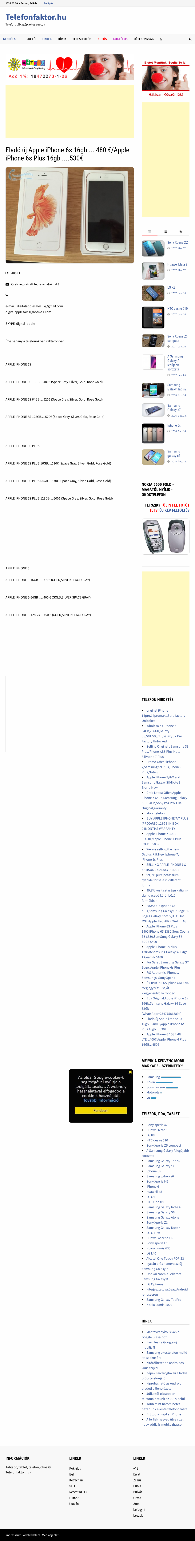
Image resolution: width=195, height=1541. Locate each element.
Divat (136, 1474)
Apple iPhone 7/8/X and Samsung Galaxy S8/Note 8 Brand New (161, 782)
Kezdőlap (10, 39)
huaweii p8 (154, 1191)
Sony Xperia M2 (157, 1181)
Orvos (137, 1498)
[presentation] (149, 231)
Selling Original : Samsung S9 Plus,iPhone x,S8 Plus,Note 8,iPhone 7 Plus (165, 751)
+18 (135, 1468)
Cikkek (47, 39)
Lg (151, 1097)
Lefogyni (139, 1509)
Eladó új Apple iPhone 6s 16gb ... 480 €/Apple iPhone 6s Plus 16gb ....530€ (163, 1024)
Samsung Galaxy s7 (174, 407)
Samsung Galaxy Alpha (162, 1217)
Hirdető (29, 39)
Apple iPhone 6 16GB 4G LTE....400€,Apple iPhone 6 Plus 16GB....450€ (164, 1039)
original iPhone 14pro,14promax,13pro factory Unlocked (163, 715)
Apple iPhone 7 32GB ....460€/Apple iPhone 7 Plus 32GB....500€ (161, 839)
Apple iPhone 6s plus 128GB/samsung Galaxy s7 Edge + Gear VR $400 (164, 952)
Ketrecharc (76, 1480)
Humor (73, 1498)
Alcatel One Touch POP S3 (165, 1258)
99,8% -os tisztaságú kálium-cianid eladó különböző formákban (165, 895)
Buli (71, 1474)
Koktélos (120, 39)
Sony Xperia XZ (177, 242)
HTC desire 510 (177, 308)
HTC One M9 (155, 1202)
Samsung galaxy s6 (173, 453)
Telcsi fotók (82, 39)
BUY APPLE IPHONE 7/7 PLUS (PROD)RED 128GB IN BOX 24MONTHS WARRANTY (165, 823)
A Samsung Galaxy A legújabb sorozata (175, 362)
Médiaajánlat (50, 1535)
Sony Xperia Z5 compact (177, 338)
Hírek (62, 39)
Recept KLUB (78, 1492)
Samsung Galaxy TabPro (163, 1299)
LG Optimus (154, 1284)
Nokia (159, 1082)
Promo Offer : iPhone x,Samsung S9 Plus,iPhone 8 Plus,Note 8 (162, 767)
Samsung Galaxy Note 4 (163, 1207)
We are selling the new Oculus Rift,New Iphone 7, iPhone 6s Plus (160, 854)
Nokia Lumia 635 (158, 1248)
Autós (102, 39)
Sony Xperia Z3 (157, 1222)
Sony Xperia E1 (157, 1243)
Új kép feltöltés (174, 510)
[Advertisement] (70, 111)
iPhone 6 (152, 1186)
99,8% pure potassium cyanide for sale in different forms (161, 880)
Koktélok (75, 1468)
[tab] (149, 231)
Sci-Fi (73, 1486)
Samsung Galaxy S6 (160, 1212)
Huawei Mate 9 (177, 264)
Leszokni (139, 1515)
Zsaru (137, 1480)
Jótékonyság (144, 39)
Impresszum (13, 1535)
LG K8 (171, 287)
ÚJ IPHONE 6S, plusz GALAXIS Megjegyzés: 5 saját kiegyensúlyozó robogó (165, 988)
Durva (137, 1486)
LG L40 (151, 1253)
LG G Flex (153, 1233)
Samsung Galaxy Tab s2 (176, 387)
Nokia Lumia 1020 (159, 1304)
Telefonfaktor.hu (36, 17)
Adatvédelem (31, 1535)
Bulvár (137, 1492)
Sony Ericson (162, 1087)
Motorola (154, 1092)
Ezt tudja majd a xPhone (163, 1414)
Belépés (48, 3)
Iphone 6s (174, 425)
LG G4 (150, 1197)
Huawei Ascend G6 (159, 1238)
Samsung (163, 1077)
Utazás (74, 1504)
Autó (136, 1504)
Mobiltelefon (155, 813)
